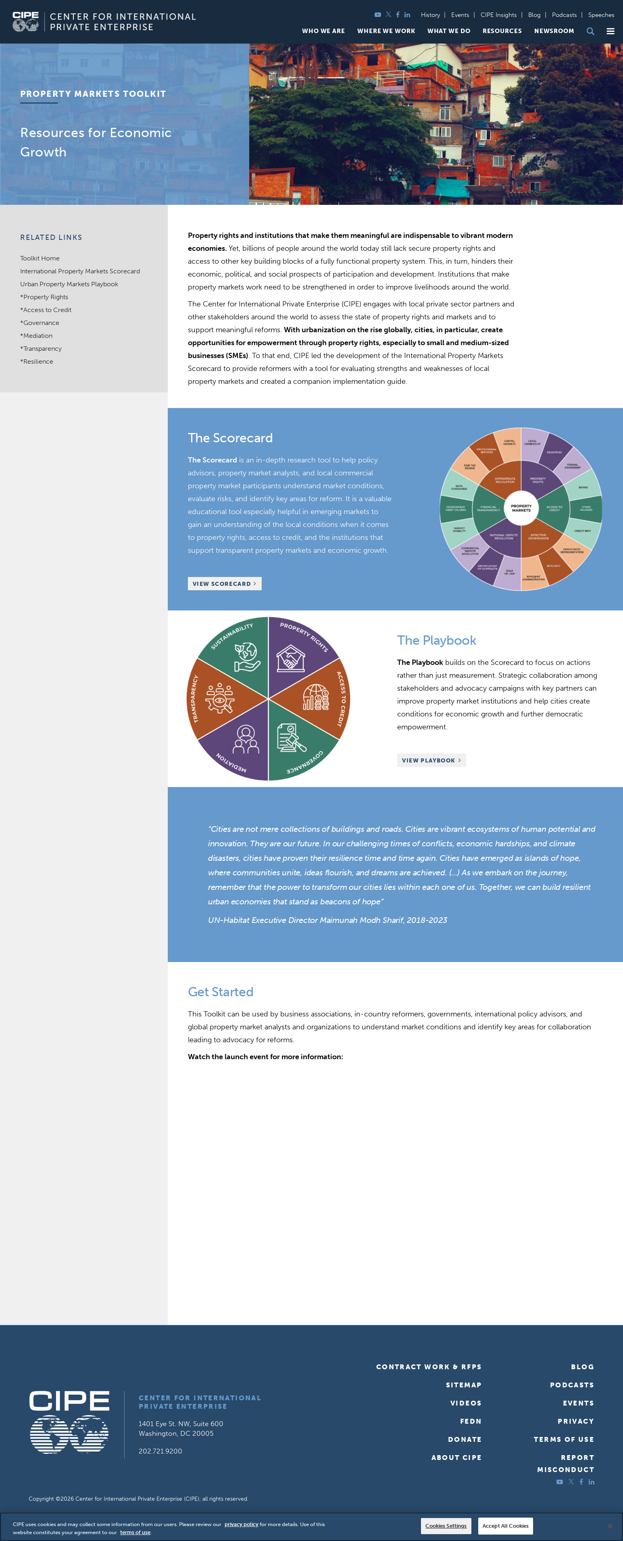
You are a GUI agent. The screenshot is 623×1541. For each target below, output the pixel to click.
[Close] (610, 1526)
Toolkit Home (40, 258)
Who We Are (323, 31)
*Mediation (36, 335)
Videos (466, 1403)
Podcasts (564, 15)
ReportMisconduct (565, 1464)
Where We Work (386, 31)
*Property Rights (44, 297)
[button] (610, 31)
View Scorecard (222, 584)
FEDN (471, 1421)
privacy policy (241, 1524)
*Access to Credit (45, 310)
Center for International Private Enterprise (200, 1402)
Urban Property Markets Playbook (69, 284)
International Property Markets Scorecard (80, 271)
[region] (311, 1526)
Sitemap (464, 1385)
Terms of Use (564, 1439)
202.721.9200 (160, 1451)
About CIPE (456, 1458)
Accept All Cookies (506, 1526)
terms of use (135, 1532)
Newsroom (554, 31)
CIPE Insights (499, 15)
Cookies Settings (446, 1526)
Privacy (576, 1421)
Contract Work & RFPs (429, 1367)
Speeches (601, 15)
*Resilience (36, 361)
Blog (534, 15)
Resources (502, 31)
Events (460, 15)
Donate (465, 1439)
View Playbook (428, 760)
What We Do (449, 31)
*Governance (39, 323)
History (430, 15)
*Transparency (41, 348)
